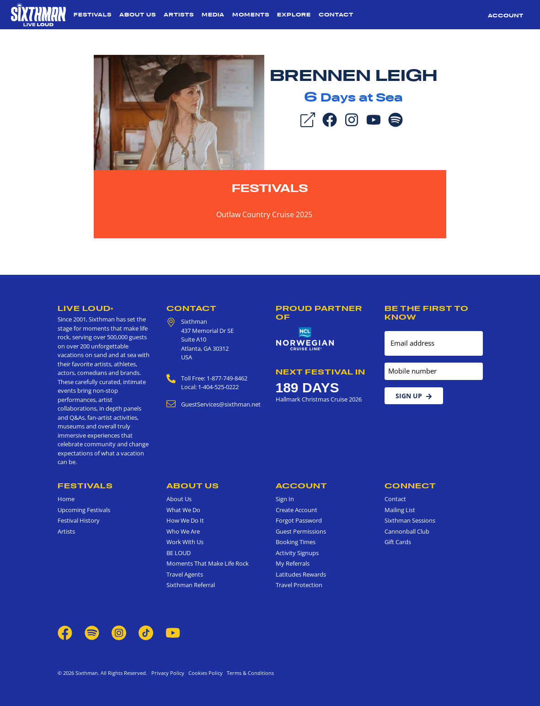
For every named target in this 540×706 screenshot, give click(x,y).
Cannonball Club (407, 531)
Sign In (285, 499)
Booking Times (295, 542)
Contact (336, 14)
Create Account (296, 510)
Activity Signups (297, 553)
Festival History (79, 520)
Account (506, 15)
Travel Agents (184, 574)
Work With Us (184, 542)
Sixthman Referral (190, 585)
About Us (137, 14)
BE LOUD (178, 553)
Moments (250, 14)
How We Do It (185, 520)
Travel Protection (299, 585)
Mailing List (400, 510)
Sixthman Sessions (410, 520)
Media (213, 14)
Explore (294, 14)
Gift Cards (398, 542)
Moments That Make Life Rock (207, 563)
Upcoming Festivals (84, 510)
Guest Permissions (301, 531)
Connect (410, 485)
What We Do (183, 510)
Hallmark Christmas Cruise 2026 (319, 399)
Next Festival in (320, 371)
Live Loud (85, 308)
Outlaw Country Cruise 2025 (264, 214)
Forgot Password (299, 520)
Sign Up (414, 396)
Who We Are (183, 531)
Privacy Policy (167, 672)
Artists (179, 14)
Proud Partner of (319, 312)
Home (66, 499)
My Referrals (293, 563)
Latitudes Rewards (301, 574)
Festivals (93, 14)
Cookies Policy (204, 672)
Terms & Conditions (249, 672)
